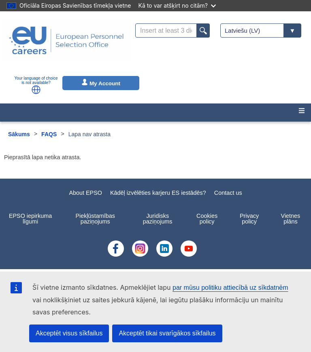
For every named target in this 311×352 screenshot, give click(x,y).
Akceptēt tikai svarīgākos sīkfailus (167, 333)
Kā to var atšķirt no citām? (177, 5)
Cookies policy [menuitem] (206, 219)
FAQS (49, 134)
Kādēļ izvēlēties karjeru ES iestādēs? (158, 193)
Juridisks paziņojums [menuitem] (158, 219)
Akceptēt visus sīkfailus (69, 333)
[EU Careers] (66, 45)
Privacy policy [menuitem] (249, 219)
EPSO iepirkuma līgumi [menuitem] (30, 219)
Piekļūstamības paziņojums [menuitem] (95, 219)
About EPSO (85, 193)
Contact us (228, 193)
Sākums (19, 134)
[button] (36, 90)
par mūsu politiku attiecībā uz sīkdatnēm (230, 287)
